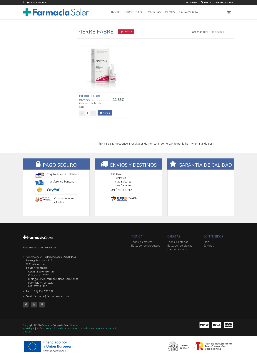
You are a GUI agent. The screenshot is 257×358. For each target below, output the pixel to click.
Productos (134, 12)
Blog (206, 242)
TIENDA (136, 236)
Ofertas (154, 12)
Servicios (208, 245)
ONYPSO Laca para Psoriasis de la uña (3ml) (93, 101)
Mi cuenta (192, 2)
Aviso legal (28, 328)
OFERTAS (173, 236)
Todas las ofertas (177, 242)
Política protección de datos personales (58, 328)
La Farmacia (188, 12)
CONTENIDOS (213, 236)
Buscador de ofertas (179, 245)
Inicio (115, 12)
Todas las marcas (141, 242)
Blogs (170, 12)
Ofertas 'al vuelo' (177, 249)
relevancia (220, 31)
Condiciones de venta (92, 328)
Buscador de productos (217, 2)
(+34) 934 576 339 (36, 2)
